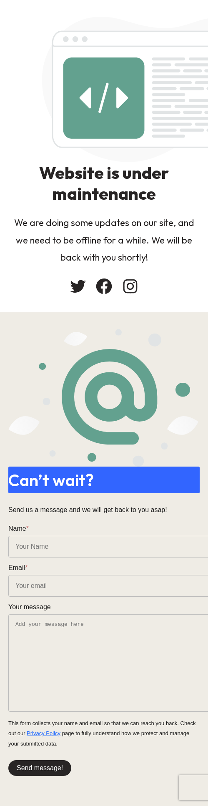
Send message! (40, 767)
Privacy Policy (43, 733)
